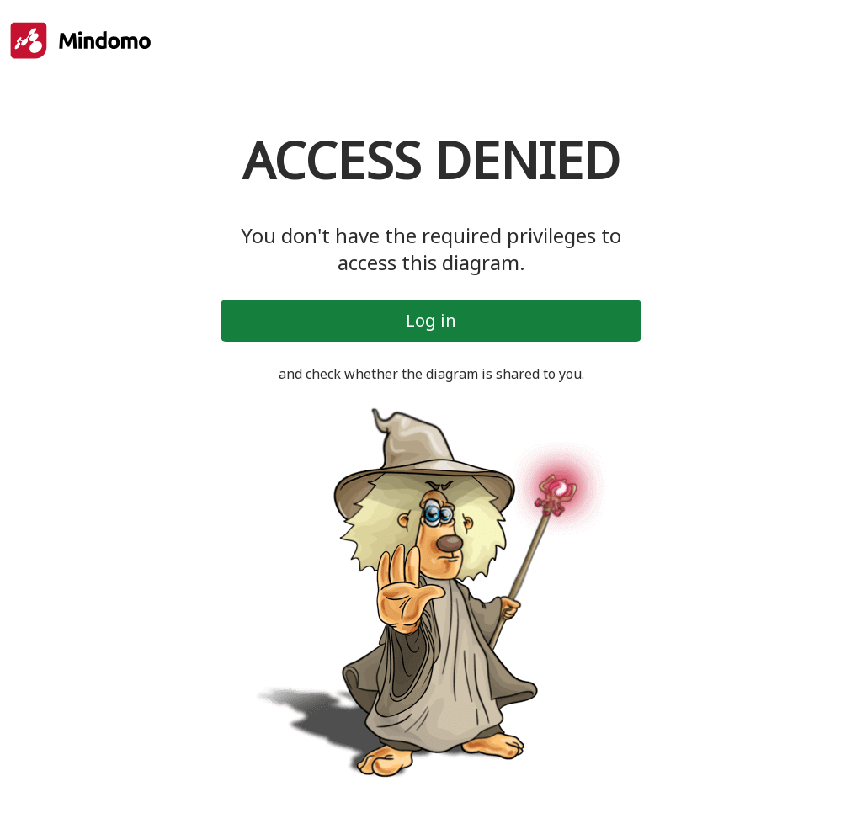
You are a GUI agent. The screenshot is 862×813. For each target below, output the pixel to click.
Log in (431, 320)
